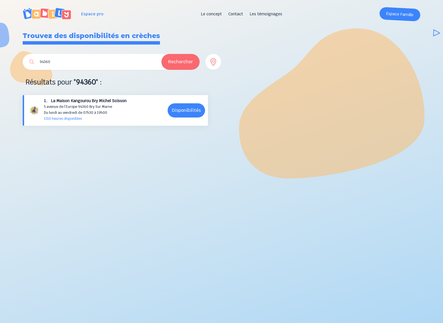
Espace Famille (400, 14)
